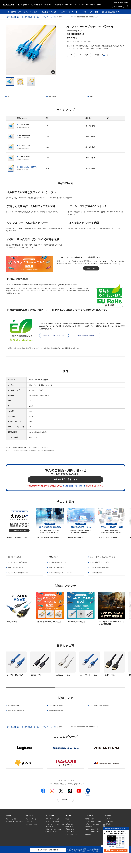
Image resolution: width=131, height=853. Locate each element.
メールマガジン (70, 831)
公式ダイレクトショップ (92, 824)
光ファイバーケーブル (49, 17)
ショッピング (82, 5)
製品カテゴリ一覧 (11, 819)
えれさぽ (68, 821)
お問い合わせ (69, 824)
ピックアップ (29, 821)
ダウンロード (69, 5)
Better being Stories (31, 824)
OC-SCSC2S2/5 (24, 156)
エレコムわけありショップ (93, 831)
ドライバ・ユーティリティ (53, 819)
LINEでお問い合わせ (71, 834)
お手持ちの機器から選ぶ (32, 831)
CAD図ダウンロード (51, 831)
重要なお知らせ (70, 829)
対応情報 (58, 5)
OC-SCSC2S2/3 (24, 146)
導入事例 (8, 831)
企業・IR (107, 819)
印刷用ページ (100, 55)
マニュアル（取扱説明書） (53, 821)
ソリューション (10, 829)
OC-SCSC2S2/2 (24, 135)
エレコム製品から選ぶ (32, 834)
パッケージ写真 (83, 55)
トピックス (48, 5)
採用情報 (107, 824)
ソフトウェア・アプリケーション (55, 824)
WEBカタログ (49, 826)
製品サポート (69, 819)
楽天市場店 (88, 826)
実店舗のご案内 (89, 819)
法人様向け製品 (27, 17)
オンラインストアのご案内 (93, 821)
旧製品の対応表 (30, 839)
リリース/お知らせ (31, 819)
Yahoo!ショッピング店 (91, 829)
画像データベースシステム (53, 829)
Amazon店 (88, 834)
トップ (6, 17)
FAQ (71, 55)
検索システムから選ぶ (32, 837)
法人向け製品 (35, 5)
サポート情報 (95, 5)
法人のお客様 (15, 17)
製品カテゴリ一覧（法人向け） (14, 821)
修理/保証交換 (69, 826)
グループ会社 (109, 821)
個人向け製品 (22, 5)
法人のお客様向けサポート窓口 (73, 486)
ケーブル (37, 17)
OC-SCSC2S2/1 (24, 124)
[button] (29, 815)
